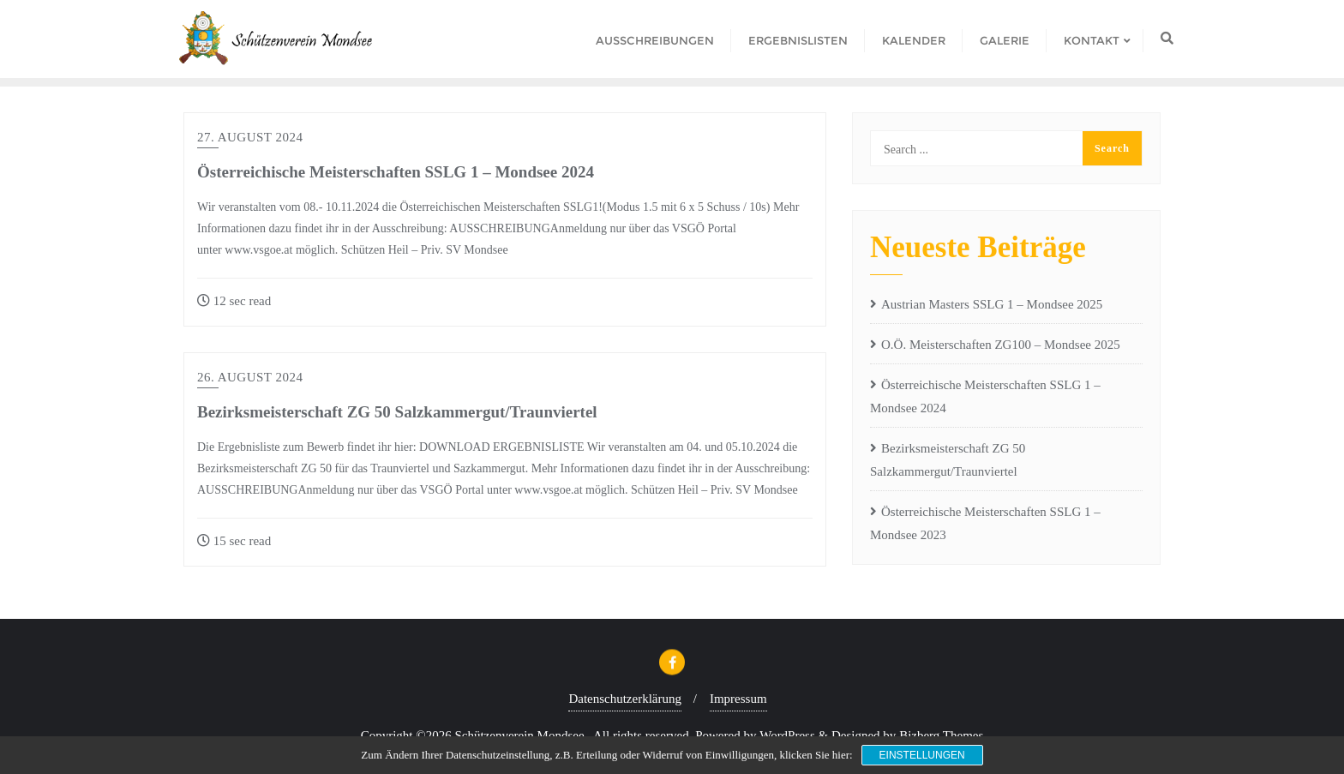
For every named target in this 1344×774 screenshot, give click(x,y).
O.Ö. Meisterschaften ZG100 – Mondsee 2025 (1000, 344)
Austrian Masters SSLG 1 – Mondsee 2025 (991, 304)
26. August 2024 (250, 377)
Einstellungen (922, 755)
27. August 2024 (250, 137)
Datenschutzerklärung (624, 698)
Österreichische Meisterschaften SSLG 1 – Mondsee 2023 (985, 523)
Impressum (738, 698)
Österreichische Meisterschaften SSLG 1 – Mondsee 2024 (395, 172)
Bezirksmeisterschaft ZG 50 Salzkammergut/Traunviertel (397, 412)
